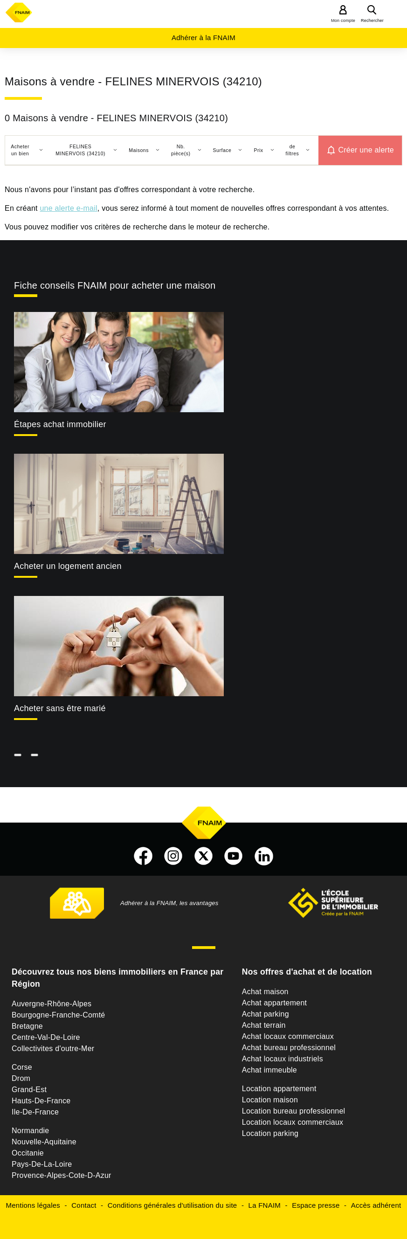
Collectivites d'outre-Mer (53, 1048)
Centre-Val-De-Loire (46, 1037)
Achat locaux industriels (282, 1059)
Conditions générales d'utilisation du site (172, 1205)
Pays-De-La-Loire (42, 1164)
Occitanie (28, 1153)
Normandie (30, 1131)
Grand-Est (29, 1090)
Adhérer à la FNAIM (203, 38)
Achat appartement (274, 1003)
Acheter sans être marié (60, 708)
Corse (22, 1067)
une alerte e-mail (68, 208)
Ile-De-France (35, 1112)
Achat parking (265, 1014)
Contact (83, 1205)
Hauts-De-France (41, 1101)
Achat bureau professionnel (289, 1048)
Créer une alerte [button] (366, 150)
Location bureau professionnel (293, 1111)
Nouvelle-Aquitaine (44, 1142)
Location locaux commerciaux (293, 1122)
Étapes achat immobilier (60, 424)
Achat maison (265, 992)
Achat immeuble (269, 1070)
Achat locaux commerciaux (288, 1036)
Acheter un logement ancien (68, 566)
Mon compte (343, 20)
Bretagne (27, 1026)
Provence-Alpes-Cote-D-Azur (61, 1175)
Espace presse (315, 1205)
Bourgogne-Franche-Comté (58, 1015)
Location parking (270, 1133)
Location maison (270, 1100)
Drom (21, 1078)
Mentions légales (33, 1205)
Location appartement (279, 1089)
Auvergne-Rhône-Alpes (51, 1004)
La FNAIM (264, 1205)
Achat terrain (264, 1025)
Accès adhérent (376, 1205)
